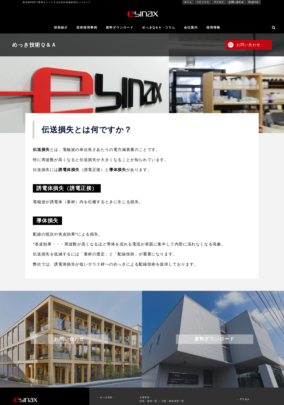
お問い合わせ (236, 2)
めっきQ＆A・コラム (158, 27)
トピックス (203, 2)
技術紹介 (61, 27)
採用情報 (213, 27)
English (254, 2)
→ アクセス (243, 399)
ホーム (188, 2)
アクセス (219, 2)
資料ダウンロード (120, 27)
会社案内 (191, 27)
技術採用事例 (87, 27)
